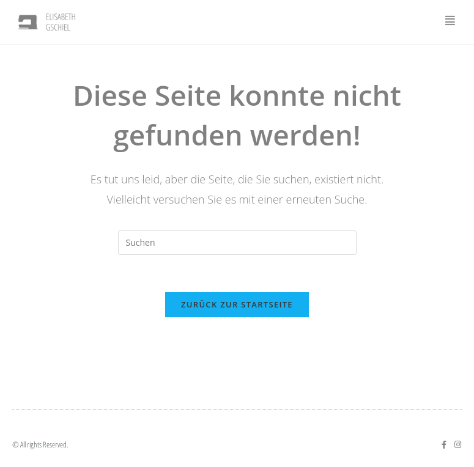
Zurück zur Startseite (237, 304)
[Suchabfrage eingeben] (237, 242)
